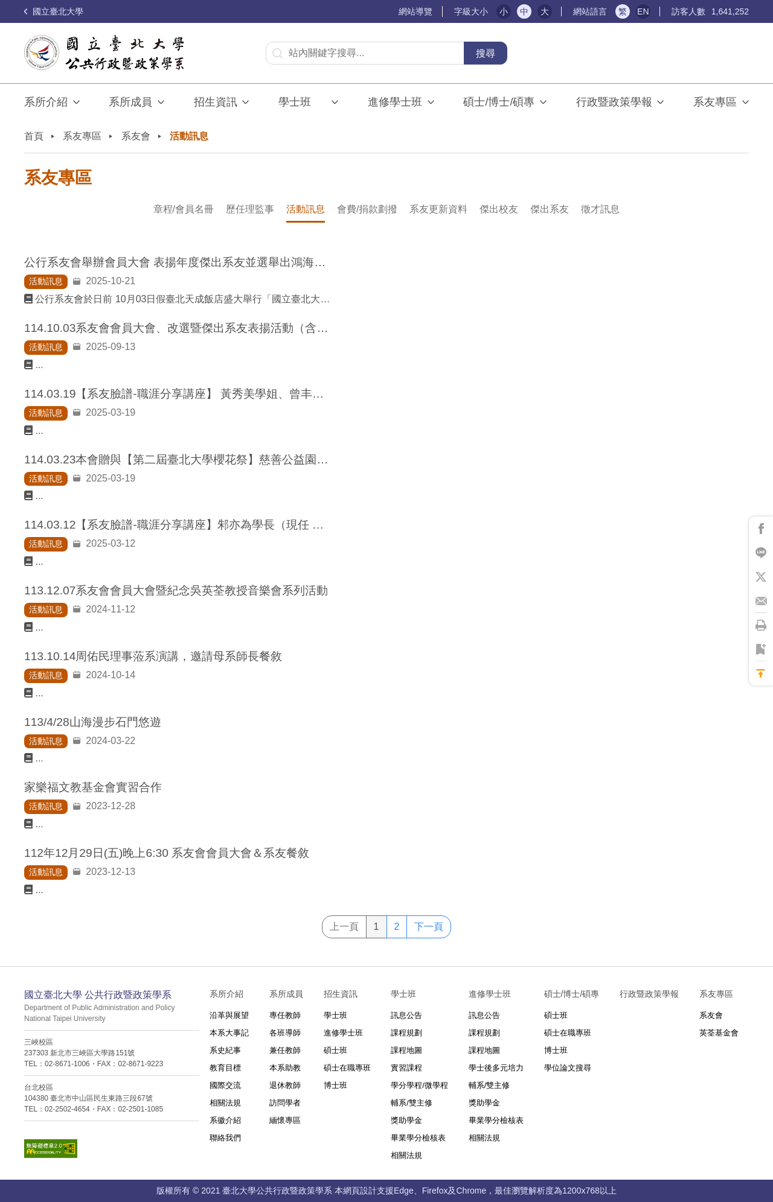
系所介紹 (46, 102)
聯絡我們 (225, 1137)
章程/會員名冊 (183, 209)
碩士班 (335, 1050)
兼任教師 (285, 1050)
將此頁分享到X (761, 577)
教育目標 (225, 1067)
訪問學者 (285, 1102)
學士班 (335, 1015)
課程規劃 (406, 1032)
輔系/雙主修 (411, 1102)
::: (393, 11)
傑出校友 (499, 209)
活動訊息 (305, 209)
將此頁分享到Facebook (761, 529)
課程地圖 (406, 1050)
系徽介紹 (225, 1120)
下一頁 (428, 926)
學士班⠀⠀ (302, 102)
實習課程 (406, 1067)
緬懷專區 (285, 1120)
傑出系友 (549, 209)
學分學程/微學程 (419, 1085)
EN (643, 11)
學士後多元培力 (496, 1067)
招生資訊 (215, 102)
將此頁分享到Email (761, 601)
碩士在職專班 (347, 1067)
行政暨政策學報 (614, 102)
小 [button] (503, 11)
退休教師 (285, 1085)
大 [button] (544, 11)
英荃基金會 (719, 1032)
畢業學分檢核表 (418, 1137)
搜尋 (485, 53)
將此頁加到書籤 (761, 649)
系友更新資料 (438, 209)
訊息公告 (406, 1015)
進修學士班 (395, 102)
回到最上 (761, 673)
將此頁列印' (761, 625)
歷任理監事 (250, 209)
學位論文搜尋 (567, 1067)
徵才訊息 (600, 209)
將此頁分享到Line (761, 553)
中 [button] (524, 11)
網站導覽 (415, 11)
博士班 (335, 1085)
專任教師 (285, 1015)
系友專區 (715, 102)
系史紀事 (225, 1050)
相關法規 (225, 1102)
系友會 (135, 136)
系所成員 (130, 102)
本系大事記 (229, 1032)
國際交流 (225, 1085)
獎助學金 (406, 1120)
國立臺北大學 (53, 11)
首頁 (33, 136)
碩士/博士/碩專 (498, 102)
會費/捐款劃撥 (367, 209)
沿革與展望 (229, 1015)
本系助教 (285, 1067)
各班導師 (285, 1032)
